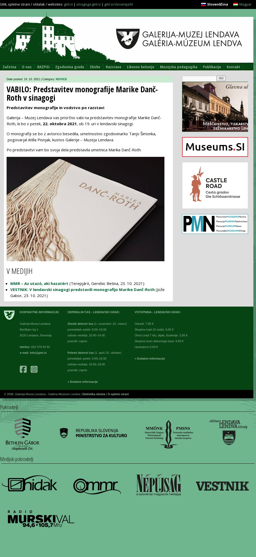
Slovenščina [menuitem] (217, 4)
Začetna (9, 66)
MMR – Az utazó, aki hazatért (39, 283)
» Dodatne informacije (83, 381)
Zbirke (95, 66)
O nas (27, 66)
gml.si (68, 4)
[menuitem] (214, 4)
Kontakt (233, 66)
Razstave (113, 66)
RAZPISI (43, 66)
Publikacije (212, 66)
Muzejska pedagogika (178, 66)
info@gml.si (38, 352)
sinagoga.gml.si (88, 4)
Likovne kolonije (140, 66)
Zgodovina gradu (69, 66)
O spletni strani (118, 394)
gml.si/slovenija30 (118, 4)
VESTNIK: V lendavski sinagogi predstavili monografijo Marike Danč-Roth (82, 289)
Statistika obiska (94, 394)
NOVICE (61, 79)
